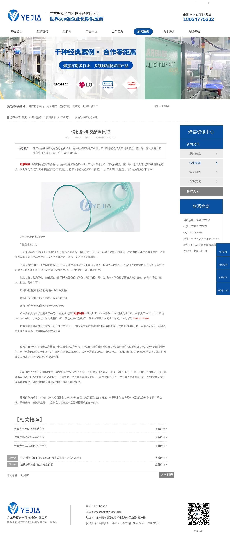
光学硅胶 (52, 106)
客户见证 (193, 191)
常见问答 (195, 172)
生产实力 (117, 31)
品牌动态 (195, 153)
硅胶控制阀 (79, 489)
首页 (24, 117)
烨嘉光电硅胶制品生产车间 (29, 437)
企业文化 (195, 181)
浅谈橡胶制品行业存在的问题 (36, 464)
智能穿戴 (65, 106)
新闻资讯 (51, 117)
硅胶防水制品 (36, 106)
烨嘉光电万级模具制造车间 (29, 428)
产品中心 (91, 31)
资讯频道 (36, 117)
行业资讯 (65, 117)
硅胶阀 (67, 31)
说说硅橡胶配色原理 (86, 117)
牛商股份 (104, 523)
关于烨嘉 (169, 31)
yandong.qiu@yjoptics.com (205, 238)
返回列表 (166, 474)
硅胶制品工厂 (90, 106)
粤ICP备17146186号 (133, 523)
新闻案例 (143, 31)
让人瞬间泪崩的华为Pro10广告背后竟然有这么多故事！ (51, 457)
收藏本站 (202, 3)
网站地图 (215, 3)
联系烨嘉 (195, 31)
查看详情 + (161, 457)
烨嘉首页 (16, 31)
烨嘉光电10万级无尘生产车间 (30, 445)
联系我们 (189, 3)
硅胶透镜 (42, 31)
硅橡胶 (25, 475)
